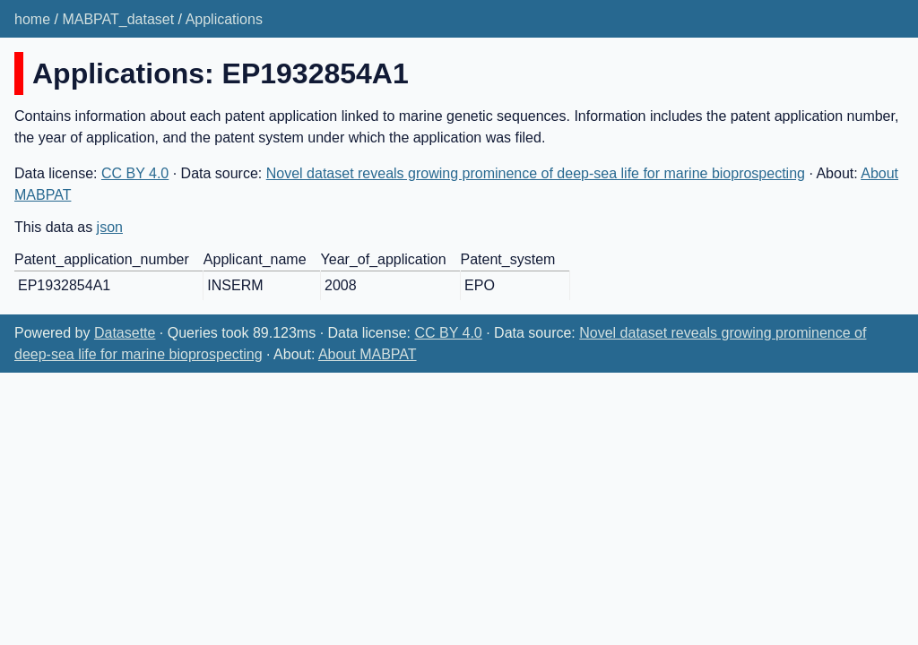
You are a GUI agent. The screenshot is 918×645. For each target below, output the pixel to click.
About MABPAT (367, 354)
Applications (224, 19)
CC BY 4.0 (135, 173)
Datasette (124, 332)
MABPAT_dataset (118, 19)
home (32, 19)
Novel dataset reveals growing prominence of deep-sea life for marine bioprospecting (535, 173)
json (110, 227)
